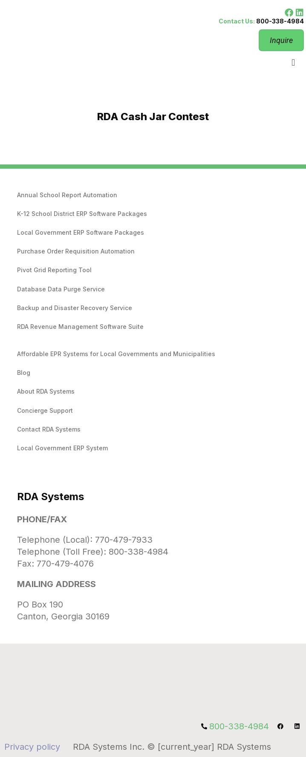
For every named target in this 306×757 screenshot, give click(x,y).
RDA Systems (50, 496)
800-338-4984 (280, 21)
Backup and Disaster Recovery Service (74, 307)
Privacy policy (32, 747)
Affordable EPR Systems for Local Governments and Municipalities (116, 353)
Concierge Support (45, 410)
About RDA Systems (46, 391)
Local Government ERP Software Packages (80, 232)
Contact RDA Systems (49, 429)
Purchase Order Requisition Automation (76, 251)
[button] (293, 62)
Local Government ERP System (62, 448)
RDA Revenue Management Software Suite (80, 326)
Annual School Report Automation (67, 195)
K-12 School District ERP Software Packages (82, 213)
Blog (23, 372)
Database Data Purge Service (61, 289)
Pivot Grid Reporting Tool (54, 269)
